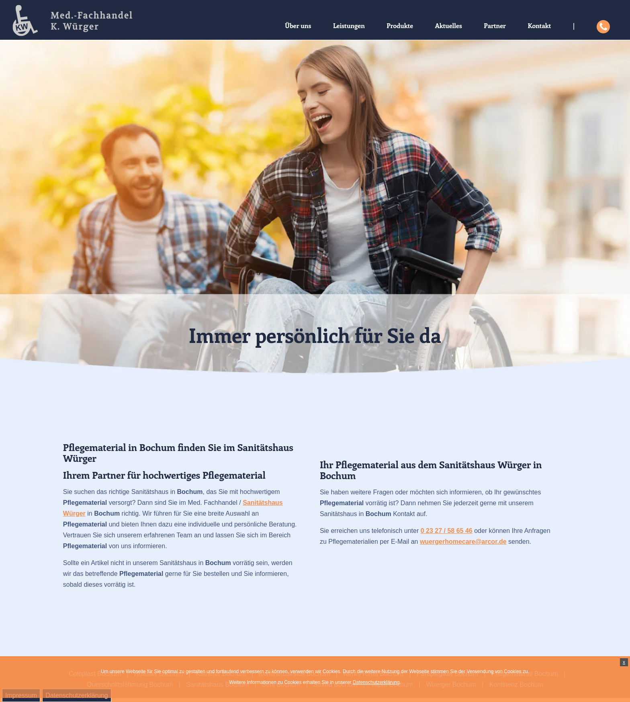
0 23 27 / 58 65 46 (446, 530)
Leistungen (349, 25)
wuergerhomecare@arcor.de (463, 541)
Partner (495, 25)
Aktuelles (448, 25)
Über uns (298, 25)
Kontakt (539, 25)
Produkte (400, 25)
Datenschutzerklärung (376, 682)
